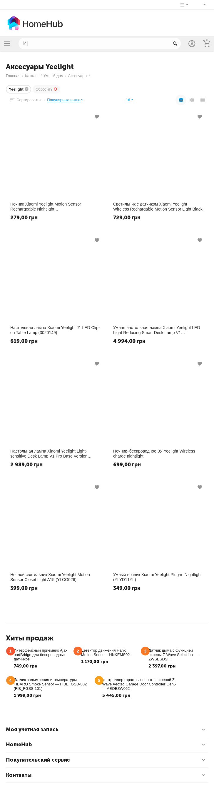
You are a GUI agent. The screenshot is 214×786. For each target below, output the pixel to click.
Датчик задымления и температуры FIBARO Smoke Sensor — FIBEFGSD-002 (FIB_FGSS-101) (50, 684)
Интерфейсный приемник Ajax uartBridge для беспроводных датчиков (41, 654)
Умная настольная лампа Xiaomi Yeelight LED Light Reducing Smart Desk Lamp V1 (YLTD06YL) (156, 330)
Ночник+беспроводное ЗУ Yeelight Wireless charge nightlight (154, 453)
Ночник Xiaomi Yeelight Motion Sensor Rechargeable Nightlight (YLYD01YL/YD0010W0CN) (45, 206)
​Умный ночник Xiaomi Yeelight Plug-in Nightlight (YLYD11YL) (157, 577)
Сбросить (47, 89)
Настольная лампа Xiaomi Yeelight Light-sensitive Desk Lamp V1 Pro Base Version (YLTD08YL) (49, 453)
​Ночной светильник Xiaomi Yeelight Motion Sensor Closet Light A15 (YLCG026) (50, 577)
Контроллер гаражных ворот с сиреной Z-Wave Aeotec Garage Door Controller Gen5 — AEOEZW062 (139, 684)
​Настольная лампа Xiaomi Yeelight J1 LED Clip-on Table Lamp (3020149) (55, 330)
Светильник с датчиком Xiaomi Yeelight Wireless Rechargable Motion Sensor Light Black (158, 206)
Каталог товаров (7, 43)
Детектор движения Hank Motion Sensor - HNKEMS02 (105, 652)
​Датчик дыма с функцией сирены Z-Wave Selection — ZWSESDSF (173, 654)
